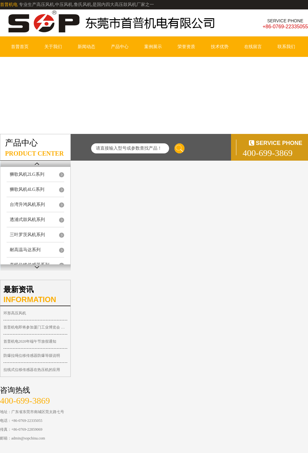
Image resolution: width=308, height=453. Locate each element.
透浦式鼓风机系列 (27, 219)
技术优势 (219, 46)
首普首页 (20, 46)
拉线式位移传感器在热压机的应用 (31, 369)
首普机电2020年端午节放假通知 (29, 341)
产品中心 (120, 46)
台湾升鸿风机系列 (27, 204)
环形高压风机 (14, 313)
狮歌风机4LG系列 (27, 189)
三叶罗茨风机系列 (27, 234)
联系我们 (286, 46)
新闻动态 (86, 46)
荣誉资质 (186, 46)
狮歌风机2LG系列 (27, 174)
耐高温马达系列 (25, 249)
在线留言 (253, 46)
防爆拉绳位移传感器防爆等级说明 (31, 355)
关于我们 (53, 46)
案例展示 (153, 46)
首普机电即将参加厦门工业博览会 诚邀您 (35, 327)
